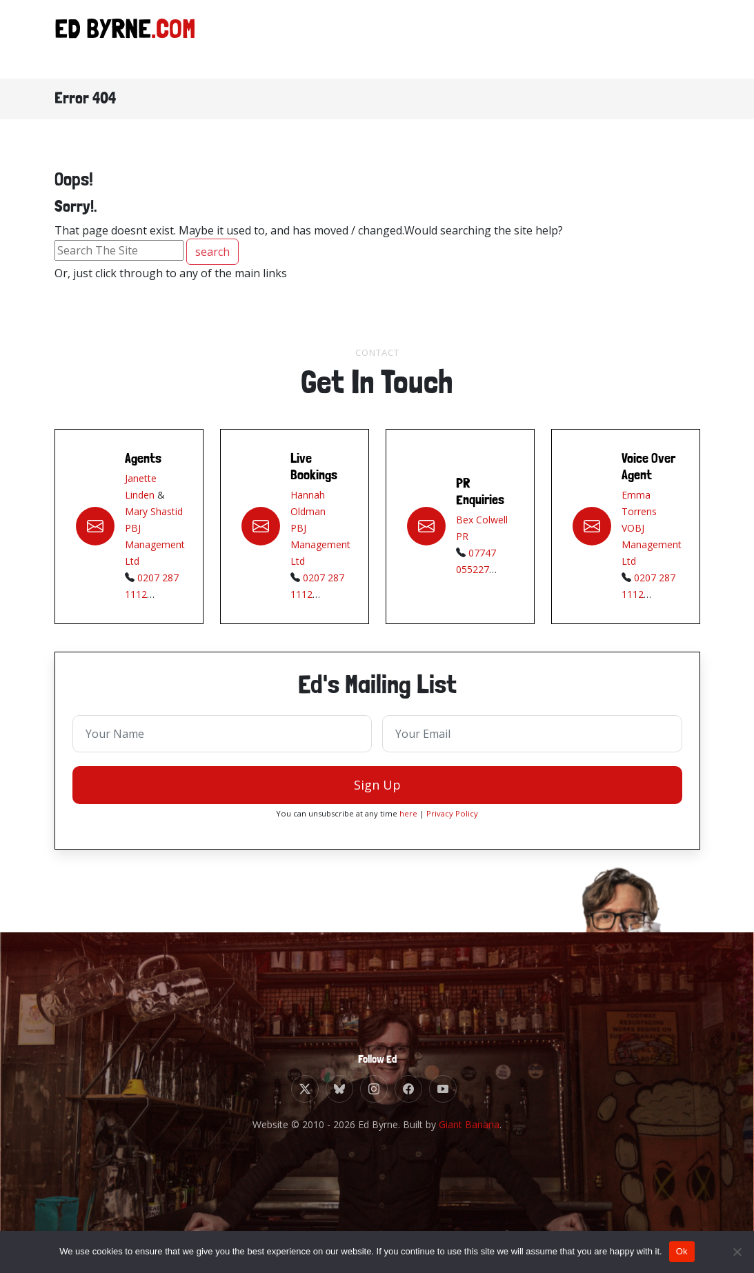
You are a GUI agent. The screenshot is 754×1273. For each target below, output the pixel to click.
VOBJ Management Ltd (652, 548)
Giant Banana (469, 1124)
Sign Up (377, 788)
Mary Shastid (154, 514)
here (408, 817)
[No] (737, 1252)
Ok (682, 1251)
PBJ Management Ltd (155, 548)
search (212, 251)
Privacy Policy (452, 817)
